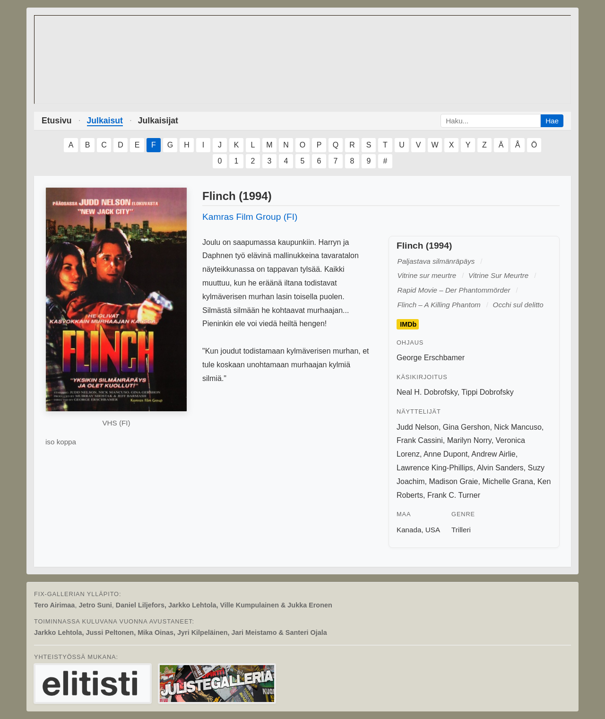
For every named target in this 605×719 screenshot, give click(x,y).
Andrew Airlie (493, 454)
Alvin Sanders (500, 468)
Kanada (409, 530)
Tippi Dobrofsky (487, 392)
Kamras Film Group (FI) (250, 217)
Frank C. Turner (453, 495)
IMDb (408, 324)
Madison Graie (453, 481)
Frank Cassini (420, 440)
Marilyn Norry (469, 440)
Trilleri (461, 530)
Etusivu (57, 120)
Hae (552, 121)
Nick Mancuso (517, 427)
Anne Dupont (445, 454)
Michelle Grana (507, 481)
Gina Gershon (466, 427)
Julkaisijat (158, 120)
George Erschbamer (431, 358)
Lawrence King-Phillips (435, 468)
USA (432, 530)
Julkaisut (105, 120)
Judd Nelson (418, 427)
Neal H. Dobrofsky (427, 392)
